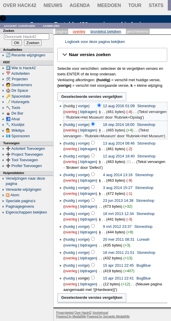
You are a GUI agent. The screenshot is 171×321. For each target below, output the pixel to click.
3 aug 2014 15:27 (118, 187)
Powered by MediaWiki (71, 316)
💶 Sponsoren (18, 136)
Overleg (79, 31)
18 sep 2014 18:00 (119, 124)
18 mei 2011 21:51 (119, 252)
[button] (112, 55)
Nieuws (53, 5)
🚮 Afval (13, 119)
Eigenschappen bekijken (26, 212)
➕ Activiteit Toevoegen (25, 148)
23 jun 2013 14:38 (118, 200)
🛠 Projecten (17, 79)
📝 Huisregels (18, 102)
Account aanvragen (19, 25)
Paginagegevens (20, 206)
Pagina (61, 31)
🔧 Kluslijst (15, 124)
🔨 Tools (13, 107)
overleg (71, 112)
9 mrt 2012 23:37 (117, 226)
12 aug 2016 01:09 (119, 106)
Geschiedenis (137, 31)
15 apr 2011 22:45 (118, 265)
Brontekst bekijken (105, 31)
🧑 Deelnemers (19, 85)
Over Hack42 (19, 5)
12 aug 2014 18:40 (119, 156)
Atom (15, 195)
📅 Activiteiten (18, 73)
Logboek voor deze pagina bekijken (95, 41)
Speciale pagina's (21, 201)
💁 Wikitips (15, 130)
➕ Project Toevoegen (24, 154)
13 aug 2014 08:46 (119, 143)
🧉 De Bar (14, 113)
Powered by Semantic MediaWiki (108, 316)
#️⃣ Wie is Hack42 (21, 68)
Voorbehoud (100, 312)
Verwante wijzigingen (23, 189)
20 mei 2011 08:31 (119, 239)
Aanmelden (51, 25)
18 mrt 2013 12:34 (118, 213)
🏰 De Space (17, 90)
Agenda (80, 5)
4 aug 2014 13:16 (118, 175)
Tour (134, 5)
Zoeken (8, 30)
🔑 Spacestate (18, 96)
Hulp (11, 18)
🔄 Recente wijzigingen (25, 55)
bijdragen (88, 112)
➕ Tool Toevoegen (22, 160)
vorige (83, 106)
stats (156, 5)
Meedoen (109, 5)
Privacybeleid (64, 312)
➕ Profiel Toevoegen (24, 166)
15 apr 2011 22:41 (118, 278)
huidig (70, 124)
